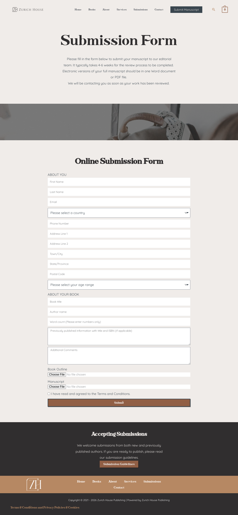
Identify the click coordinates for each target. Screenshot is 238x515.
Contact (154, 9)
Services (121, 9)
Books (94, 9)
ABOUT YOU (57, 175)
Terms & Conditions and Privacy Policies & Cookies (44, 507)
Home (82, 9)
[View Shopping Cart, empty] (225, 9)
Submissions (138, 9)
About (106, 9)
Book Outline (57, 369)
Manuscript (56, 381)
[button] (181, 9)
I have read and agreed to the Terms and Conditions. (90, 394)
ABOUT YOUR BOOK (63, 294)
